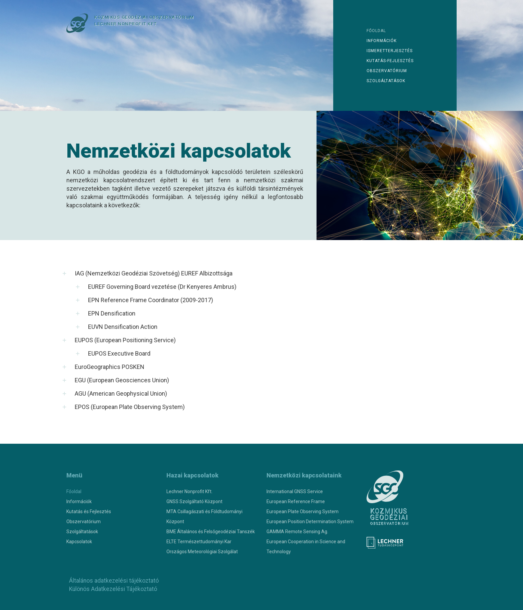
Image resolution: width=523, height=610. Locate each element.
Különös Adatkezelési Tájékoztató (112, 589)
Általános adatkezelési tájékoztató (113, 580)
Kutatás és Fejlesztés (88, 511)
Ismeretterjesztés (390, 50)
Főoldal (376, 30)
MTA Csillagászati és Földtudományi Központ (204, 516)
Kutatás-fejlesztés (390, 60)
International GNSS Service (295, 491)
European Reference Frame (296, 501)
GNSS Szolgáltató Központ (194, 501)
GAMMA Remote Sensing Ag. (297, 531)
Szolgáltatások (386, 80)
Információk (382, 40)
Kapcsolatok (79, 541)
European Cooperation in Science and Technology (306, 546)
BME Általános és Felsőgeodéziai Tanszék (210, 531)
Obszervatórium (387, 70)
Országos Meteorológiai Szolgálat (202, 551)
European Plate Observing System (303, 511)
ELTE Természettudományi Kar (198, 541)
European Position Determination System (310, 521)
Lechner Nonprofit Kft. (189, 491)
